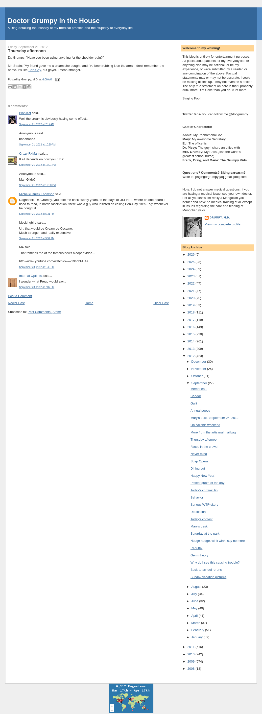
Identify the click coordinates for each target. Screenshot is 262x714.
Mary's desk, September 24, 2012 (214, 418)
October (197, 376)
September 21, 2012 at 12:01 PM (37, 165)
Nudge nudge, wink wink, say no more (218, 541)
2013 (192, 349)
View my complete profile (222, 224)
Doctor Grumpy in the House (54, 20)
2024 (192, 269)
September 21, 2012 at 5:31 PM (36, 214)
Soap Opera (199, 461)
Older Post (160, 303)
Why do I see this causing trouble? (215, 562)
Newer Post (16, 303)
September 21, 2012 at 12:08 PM (37, 185)
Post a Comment (20, 296)
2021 (192, 291)
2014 (192, 341)
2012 (192, 356)
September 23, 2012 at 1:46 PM (36, 267)
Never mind (199, 454)
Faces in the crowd (204, 447)
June (195, 601)
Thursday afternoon (27, 50)
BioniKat (25, 113)
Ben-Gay (34, 70)
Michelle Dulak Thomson (36, 194)
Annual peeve (200, 410)
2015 (192, 334)
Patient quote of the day (207, 483)
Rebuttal (196, 548)
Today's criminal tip (204, 490)
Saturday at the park (205, 533)
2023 (192, 276)
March (196, 623)
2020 (192, 298)
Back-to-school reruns (206, 569)
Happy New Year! (203, 475)
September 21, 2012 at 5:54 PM (36, 238)
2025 (192, 262)
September (199, 383)
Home (89, 303)
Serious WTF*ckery (204, 504)
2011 (192, 647)
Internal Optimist (31, 276)
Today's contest (202, 519)
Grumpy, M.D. (220, 217)
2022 (192, 283)
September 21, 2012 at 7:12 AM (36, 124)
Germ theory (199, 555)
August (196, 587)
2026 (192, 254)
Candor (196, 396)
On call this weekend (205, 425)
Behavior (197, 497)
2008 (192, 668)
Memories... (199, 389)
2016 (192, 327)
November (199, 369)
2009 (192, 661)
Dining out (198, 468)
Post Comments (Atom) (44, 312)
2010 (192, 654)
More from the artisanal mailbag (213, 432)
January (197, 637)
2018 (192, 312)
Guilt (194, 403)
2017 (192, 320)
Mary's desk (199, 526)
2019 (192, 305)
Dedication (198, 512)
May (194, 608)
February (198, 630)
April (195, 616)
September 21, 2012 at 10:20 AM (37, 144)
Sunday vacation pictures (208, 577)
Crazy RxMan (29, 153)
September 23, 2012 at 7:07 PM (36, 287)
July (194, 594)
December (199, 361)
